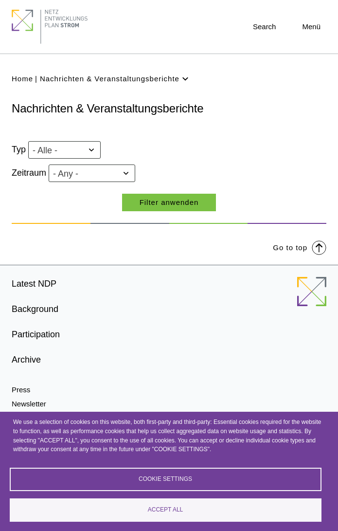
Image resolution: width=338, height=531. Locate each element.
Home (22, 78)
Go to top (299, 247)
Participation (36, 334)
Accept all (165, 509)
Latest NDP (34, 284)
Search (264, 26)
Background (35, 309)
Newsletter (29, 404)
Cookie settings (165, 479)
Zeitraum (29, 173)
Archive (26, 360)
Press (21, 389)
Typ (19, 149)
